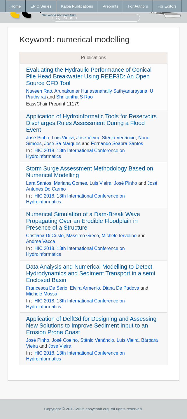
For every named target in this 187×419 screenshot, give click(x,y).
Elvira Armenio (85, 288)
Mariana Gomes (70, 183)
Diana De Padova (121, 288)
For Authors (138, 6)
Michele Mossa (41, 293)
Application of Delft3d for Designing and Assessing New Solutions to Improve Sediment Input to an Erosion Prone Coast (91, 325)
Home (16, 6)
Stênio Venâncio (119, 137)
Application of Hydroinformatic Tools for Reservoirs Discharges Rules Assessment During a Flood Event (91, 123)
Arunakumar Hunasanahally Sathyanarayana (100, 91)
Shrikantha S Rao (74, 96)
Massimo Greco (82, 235)
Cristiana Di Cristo (45, 235)
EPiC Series (40, 6)
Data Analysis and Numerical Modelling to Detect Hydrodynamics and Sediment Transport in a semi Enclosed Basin (90, 273)
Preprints (110, 6)
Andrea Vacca (40, 241)
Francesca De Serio (46, 288)
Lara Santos (38, 183)
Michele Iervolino (119, 235)
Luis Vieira (100, 183)
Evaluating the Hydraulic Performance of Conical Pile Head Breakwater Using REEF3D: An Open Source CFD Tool (88, 76)
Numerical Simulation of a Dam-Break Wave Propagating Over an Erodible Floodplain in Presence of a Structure (83, 221)
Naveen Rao (39, 91)
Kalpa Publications (77, 6)
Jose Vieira (87, 137)
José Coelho (65, 340)
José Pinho (37, 137)
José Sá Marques (62, 143)
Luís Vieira (63, 137)
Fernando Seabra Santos (117, 143)
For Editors (167, 6)
